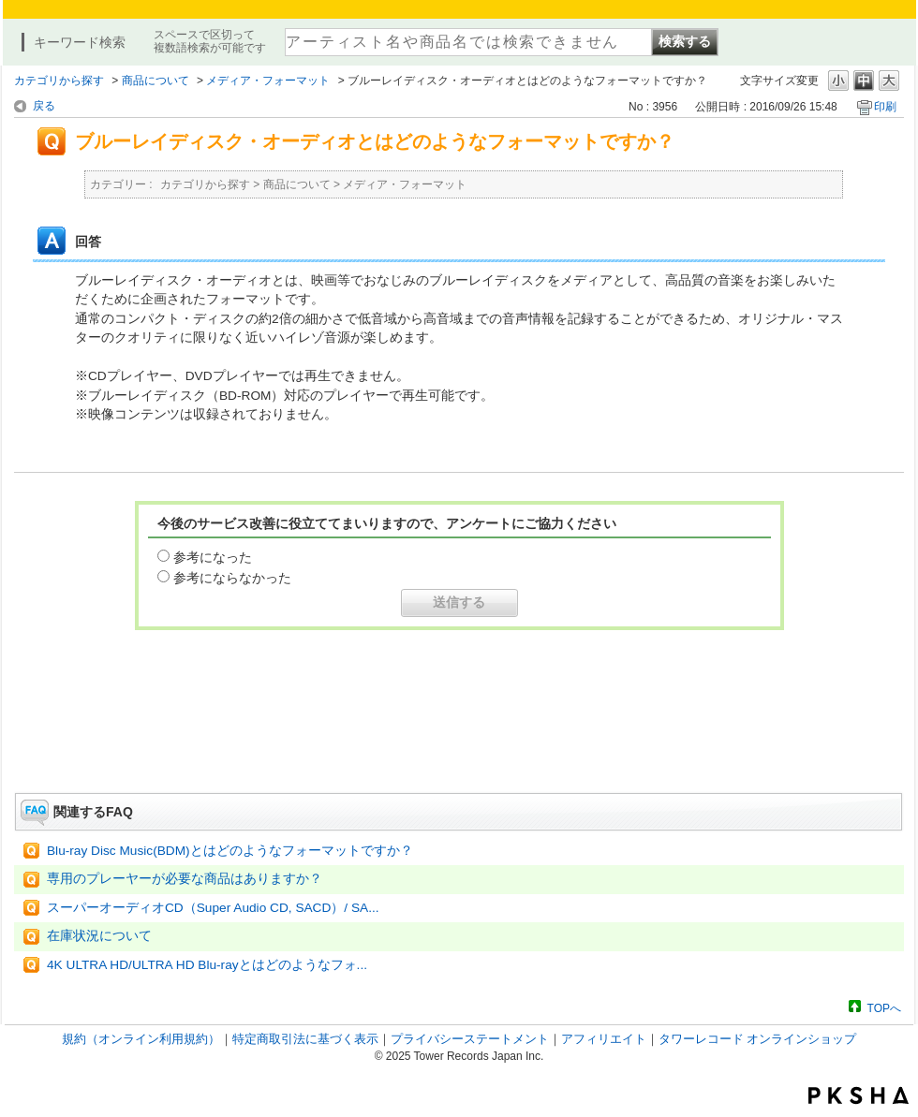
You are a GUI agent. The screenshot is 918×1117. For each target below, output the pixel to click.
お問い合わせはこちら (459, 740)
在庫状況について (99, 936)
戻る (44, 105)
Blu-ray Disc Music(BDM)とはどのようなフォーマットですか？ (230, 851)
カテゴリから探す (59, 80)
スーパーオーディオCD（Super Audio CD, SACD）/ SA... (213, 908)
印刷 (885, 106)
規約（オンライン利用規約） (141, 1039)
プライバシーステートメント (470, 1039)
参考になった (212, 557)
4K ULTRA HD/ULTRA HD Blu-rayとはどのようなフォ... (207, 965)
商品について (155, 80)
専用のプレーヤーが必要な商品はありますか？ (184, 879)
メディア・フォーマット (268, 80)
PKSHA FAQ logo (858, 1095)
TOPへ (884, 1008)
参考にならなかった (232, 577)
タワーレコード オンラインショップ (758, 1039)
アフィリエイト (603, 1039)
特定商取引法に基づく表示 (305, 1039)
